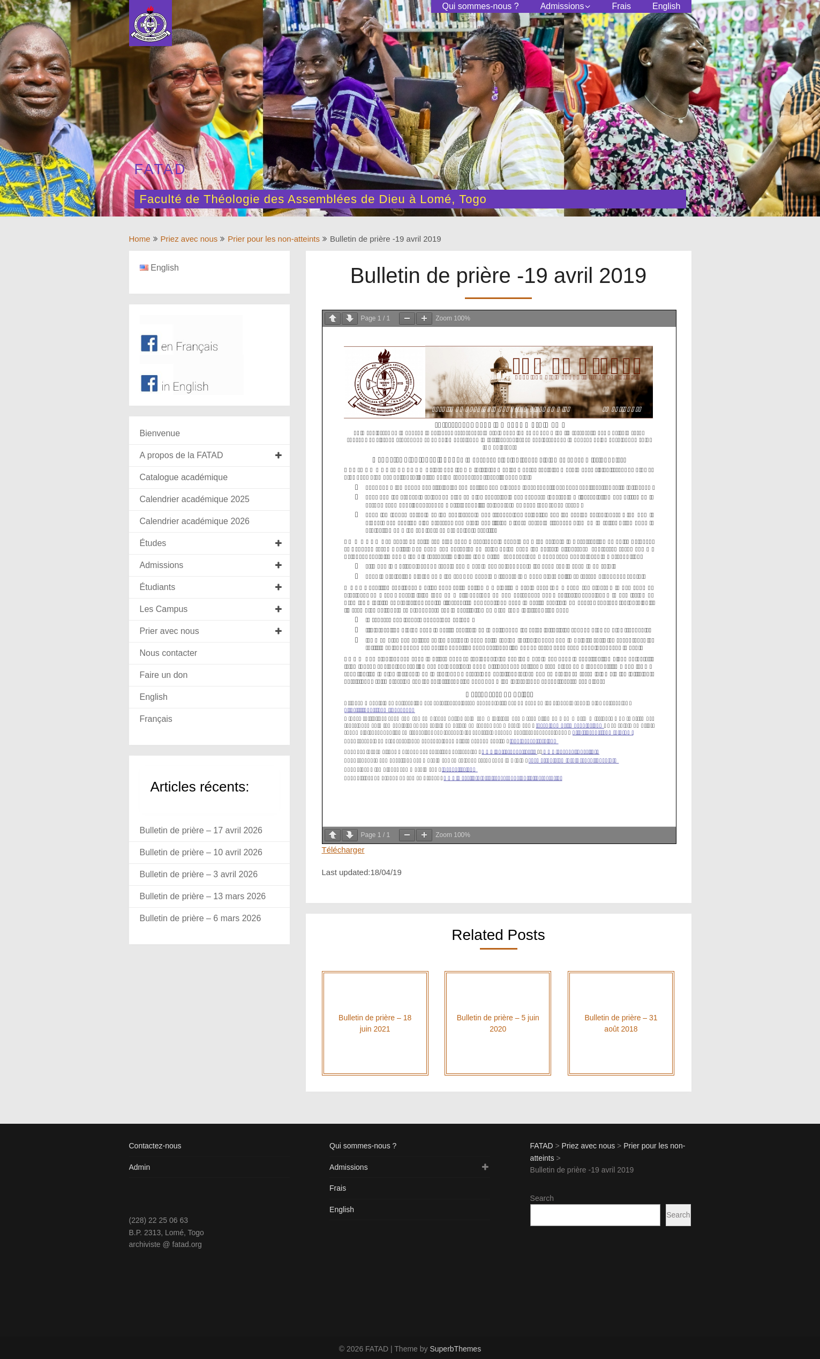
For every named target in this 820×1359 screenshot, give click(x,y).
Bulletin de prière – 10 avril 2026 (201, 852)
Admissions (562, 6)
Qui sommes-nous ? (480, 6)
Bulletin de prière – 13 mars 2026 (203, 896)
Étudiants (158, 587)
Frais (621, 6)
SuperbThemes (455, 1349)
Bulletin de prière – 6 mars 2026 (200, 918)
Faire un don (164, 675)
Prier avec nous (169, 631)
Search (542, 1198)
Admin (140, 1167)
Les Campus (164, 609)
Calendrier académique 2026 (195, 521)
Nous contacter (169, 653)
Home (140, 238)
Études (153, 543)
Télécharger (343, 849)
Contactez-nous (155, 1145)
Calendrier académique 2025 (195, 499)
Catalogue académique (184, 477)
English (666, 6)
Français (156, 718)
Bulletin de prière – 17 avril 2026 (201, 830)
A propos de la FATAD (181, 455)
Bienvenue (160, 433)
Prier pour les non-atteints (274, 238)
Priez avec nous (189, 238)
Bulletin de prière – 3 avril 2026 (199, 874)
